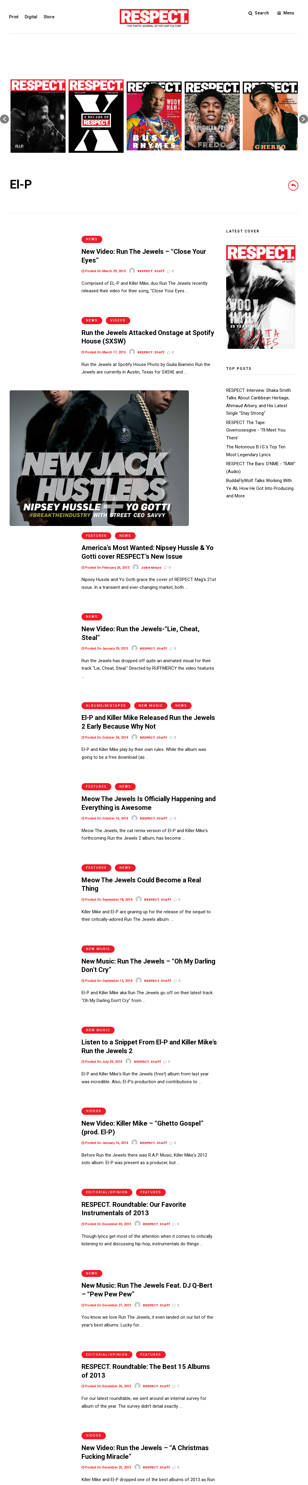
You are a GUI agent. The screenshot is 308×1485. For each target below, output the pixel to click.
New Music (151, 536)
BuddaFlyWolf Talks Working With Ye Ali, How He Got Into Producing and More (260, 488)
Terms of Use (23, 1442)
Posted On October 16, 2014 (105, 642)
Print (14, 16)
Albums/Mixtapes (106, 536)
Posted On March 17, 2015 (104, 338)
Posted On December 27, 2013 (106, 1085)
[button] (4, 119)
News (92, 232)
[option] (38, 116)
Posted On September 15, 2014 (107, 790)
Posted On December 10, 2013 (106, 1307)
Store (49, 16)
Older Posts (199, 1349)
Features (96, 380)
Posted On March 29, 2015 (104, 264)
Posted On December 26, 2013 (106, 1159)
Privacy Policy (54, 1442)
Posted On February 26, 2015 (105, 412)
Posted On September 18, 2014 (107, 716)
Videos (118, 306)
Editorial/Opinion (107, 980)
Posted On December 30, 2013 (106, 1011)
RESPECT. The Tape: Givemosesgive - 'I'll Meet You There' (255, 430)
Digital (31, 16)
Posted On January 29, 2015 (105, 486)
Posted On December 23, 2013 (106, 1233)
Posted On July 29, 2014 (102, 863)
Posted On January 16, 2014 (105, 937)
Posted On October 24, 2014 (105, 568)
